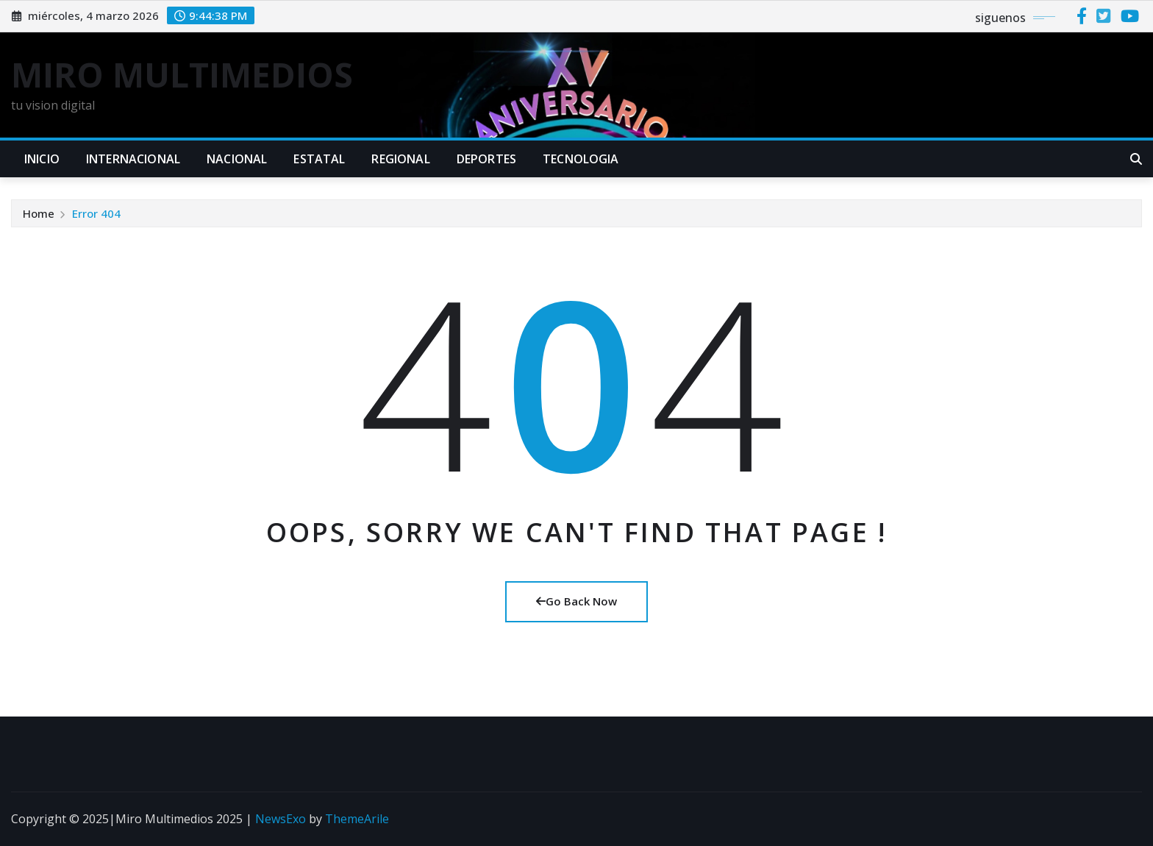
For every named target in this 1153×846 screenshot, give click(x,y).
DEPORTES (486, 159)
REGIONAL (400, 159)
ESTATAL (319, 159)
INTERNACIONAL (133, 159)
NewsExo (280, 819)
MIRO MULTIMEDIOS (182, 74)
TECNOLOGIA (581, 159)
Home (38, 213)
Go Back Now (576, 601)
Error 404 (96, 213)
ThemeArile (357, 819)
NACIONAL (237, 159)
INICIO (42, 159)
